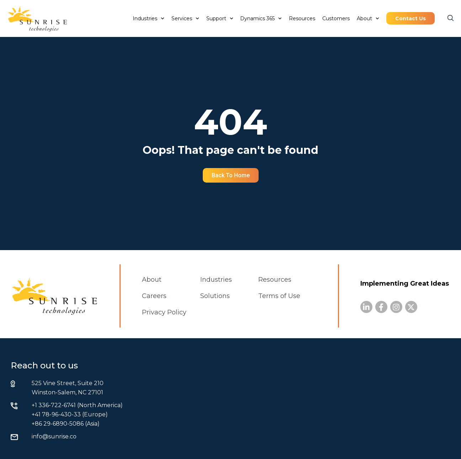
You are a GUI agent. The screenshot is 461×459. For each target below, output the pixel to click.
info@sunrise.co (54, 436)
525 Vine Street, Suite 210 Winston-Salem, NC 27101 (68, 388)
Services (185, 18)
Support (219, 18)
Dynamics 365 (261, 18)
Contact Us (410, 18)
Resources (302, 18)
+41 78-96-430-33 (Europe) (70, 414)
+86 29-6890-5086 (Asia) (66, 423)
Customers (336, 18)
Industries (148, 18)
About (368, 18)
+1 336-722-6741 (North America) (77, 405)
